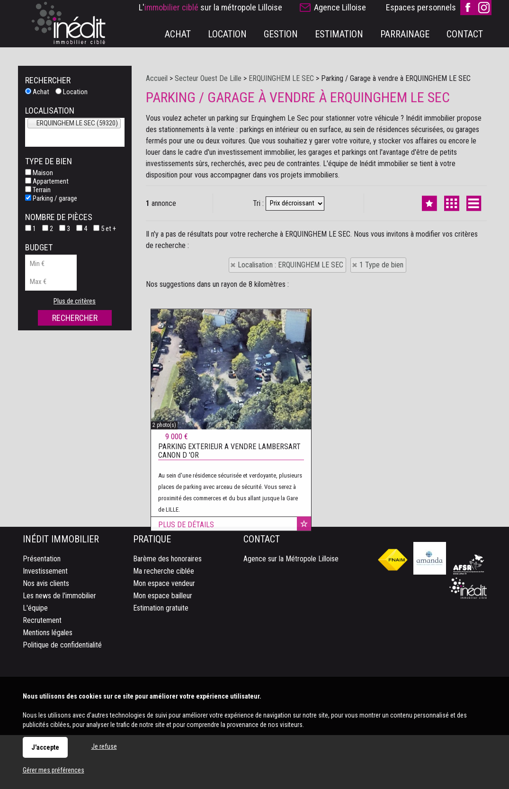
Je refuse (104, 746)
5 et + (104, 228)
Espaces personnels (421, 7)
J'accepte (45, 747)
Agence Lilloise (340, 7)
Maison (39, 172)
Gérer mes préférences (53, 770)
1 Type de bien (381, 264)
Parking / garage (51, 198)
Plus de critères (75, 301)
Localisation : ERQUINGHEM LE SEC (290, 264)
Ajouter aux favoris (304, 661)
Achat (37, 92)
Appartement (47, 181)
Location (71, 92)
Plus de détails (186, 661)
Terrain (38, 190)
